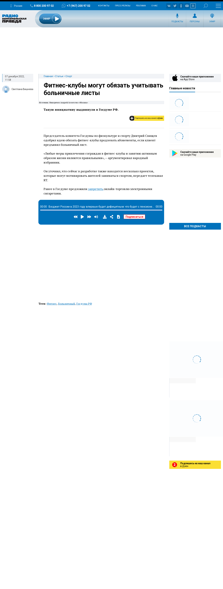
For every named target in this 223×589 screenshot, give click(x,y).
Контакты (103, 5)
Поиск (206, 6)
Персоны (195, 21)
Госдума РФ (84, 304)
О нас (154, 5)
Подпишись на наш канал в (149, 118)
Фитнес (52, 304)
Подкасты (177, 21)
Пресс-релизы (122, 5)
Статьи (59, 76)
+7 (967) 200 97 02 (78, 5)
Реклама (141, 5)
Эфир (212, 21)
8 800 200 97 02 (44, 5)
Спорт (68, 76)
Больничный (66, 304)
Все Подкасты (195, 226)
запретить (96, 189)
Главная (48, 76)
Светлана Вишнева (22, 89)
